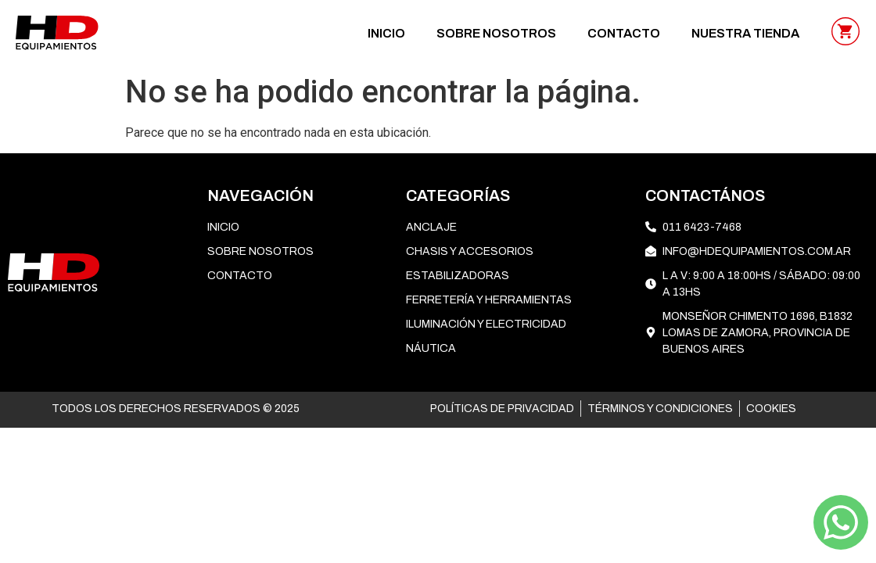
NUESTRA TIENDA (745, 33)
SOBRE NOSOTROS (496, 33)
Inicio (386, 33)
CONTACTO (623, 33)
